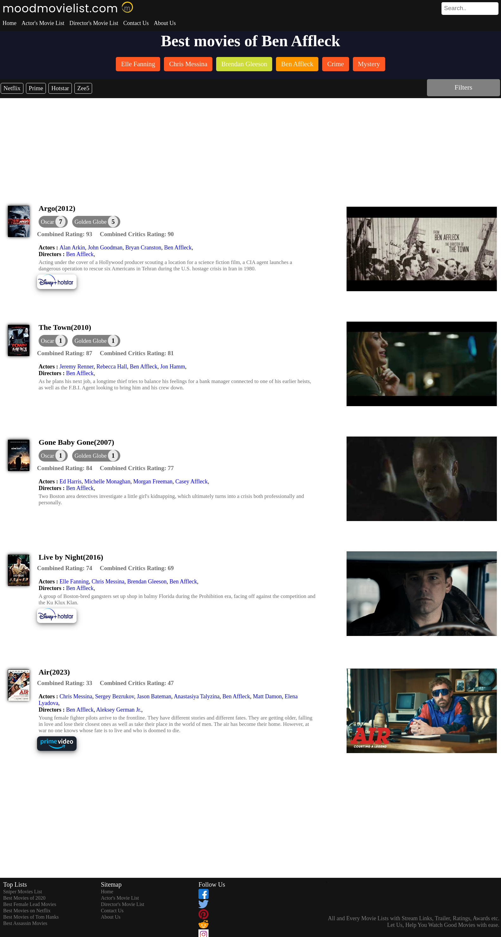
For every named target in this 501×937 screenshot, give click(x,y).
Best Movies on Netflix (27, 910)
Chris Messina (107, 581)
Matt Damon (267, 696)
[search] (470, 8)
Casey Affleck (191, 481)
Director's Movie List (93, 23)
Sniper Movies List (22, 891)
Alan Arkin (72, 247)
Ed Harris (70, 481)
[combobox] (456, 8)
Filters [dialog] (463, 87)
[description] (64, 234)
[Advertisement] (250, 145)
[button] (96, 222)
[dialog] (53, 222)
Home (9, 23)
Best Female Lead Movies (29, 904)
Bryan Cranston (143, 247)
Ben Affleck (177, 247)
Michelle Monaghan (107, 481)
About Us (165, 23)
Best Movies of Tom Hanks (31, 917)
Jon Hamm (172, 366)
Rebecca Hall (112, 366)
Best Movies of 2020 (24, 898)
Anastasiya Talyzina (197, 696)
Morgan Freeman (152, 481)
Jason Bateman (154, 696)
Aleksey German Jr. (118, 710)
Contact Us (136, 23)
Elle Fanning (74, 581)
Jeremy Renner (76, 366)
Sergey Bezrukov (114, 696)
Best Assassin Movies (25, 923)
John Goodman (105, 247)
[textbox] (456, 8)
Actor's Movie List (43, 23)
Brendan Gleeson (146, 581)
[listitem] (138, 64)
